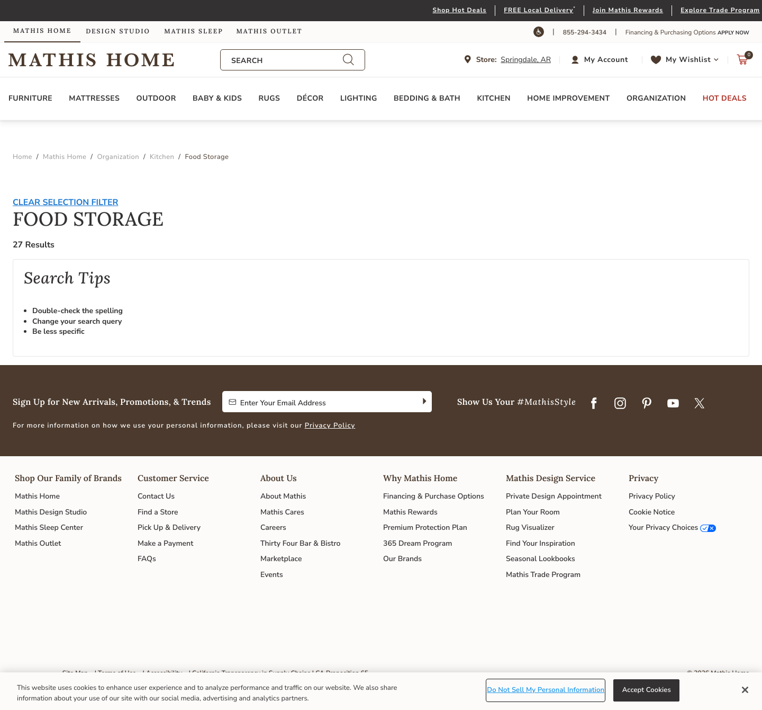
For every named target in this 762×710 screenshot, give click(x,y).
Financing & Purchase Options (433, 496)
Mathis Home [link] (42, 31)
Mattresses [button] (94, 98)
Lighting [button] (358, 98)
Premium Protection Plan (425, 527)
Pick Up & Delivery (169, 527)
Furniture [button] (30, 98)
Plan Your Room (533, 512)
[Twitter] (699, 404)
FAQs (147, 559)
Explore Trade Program (720, 10)
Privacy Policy (330, 425)
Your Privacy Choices (663, 527)
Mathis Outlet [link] (269, 32)
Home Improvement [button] (568, 98)
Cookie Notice (652, 512)
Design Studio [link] (118, 32)
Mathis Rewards (410, 512)
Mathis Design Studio (51, 512)
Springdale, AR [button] (526, 60)
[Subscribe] (423, 401)
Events (271, 575)
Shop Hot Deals (460, 10)
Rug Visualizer (530, 527)
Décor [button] (310, 98)
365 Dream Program (417, 543)
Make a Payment (165, 543)
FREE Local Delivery (538, 10)
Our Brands (402, 559)
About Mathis (283, 496)
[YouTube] (673, 404)
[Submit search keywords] (348, 60)
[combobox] (287, 61)
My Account (606, 60)
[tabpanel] (381, 281)
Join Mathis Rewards (628, 10)
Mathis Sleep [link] (193, 32)
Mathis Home (37, 496)
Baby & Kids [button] (217, 98)
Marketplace (281, 559)
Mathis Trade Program (543, 575)
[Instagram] (620, 404)
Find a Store (158, 512)
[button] (600, 60)
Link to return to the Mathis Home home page (114, 60)
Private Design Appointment (554, 496)
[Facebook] (593, 404)
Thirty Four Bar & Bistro (300, 543)
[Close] (745, 690)
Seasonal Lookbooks (540, 559)
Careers (273, 527)
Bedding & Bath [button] (427, 98)
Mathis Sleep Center (49, 527)
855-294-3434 (584, 33)
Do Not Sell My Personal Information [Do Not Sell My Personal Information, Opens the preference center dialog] (545, 690)
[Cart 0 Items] (742, 62)
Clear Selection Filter (65, 202)
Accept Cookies (646, 690)
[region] (381, 691)
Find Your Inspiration (540, 543)
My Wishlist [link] (688, 60)
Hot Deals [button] (725, 98)
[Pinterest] (646, 404)
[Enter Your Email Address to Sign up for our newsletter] (318, 401)
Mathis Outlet (38, 543)
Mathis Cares (282, 512)
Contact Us (156, 496)
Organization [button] (656, 98)
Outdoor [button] (156, 98)
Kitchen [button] (493, 98)
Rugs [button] (269, 98)
